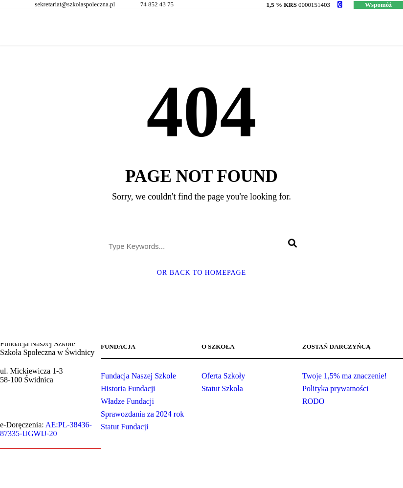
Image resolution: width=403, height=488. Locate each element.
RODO (313, 401)
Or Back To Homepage (201, 272)
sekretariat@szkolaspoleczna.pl (46, 406)
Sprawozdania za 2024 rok (142, 414)
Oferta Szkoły (223, 376)
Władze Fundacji (127, 401)
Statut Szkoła (222, 388)
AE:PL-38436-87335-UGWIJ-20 (46, 429)
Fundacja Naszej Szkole (138, 376)
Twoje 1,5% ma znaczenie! (344, 376)
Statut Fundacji (124, 426)
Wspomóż (378, 4)
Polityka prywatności (335, 388)
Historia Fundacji (128, 388)
